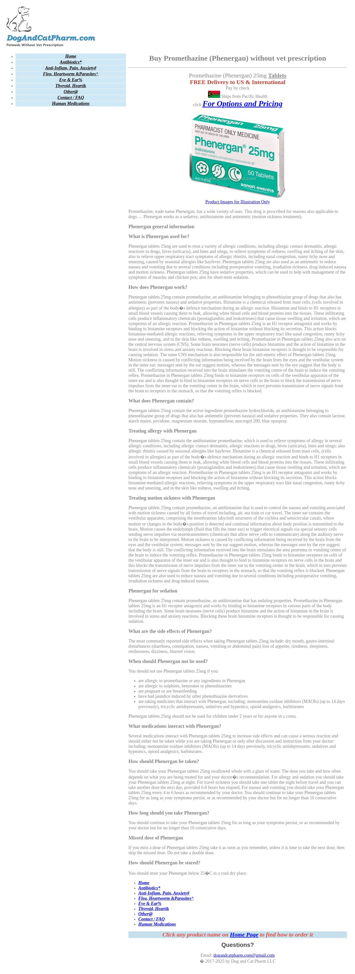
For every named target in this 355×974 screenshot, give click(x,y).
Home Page (244, 934)
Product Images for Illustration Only (238, 199)
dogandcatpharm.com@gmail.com (244, 955)
